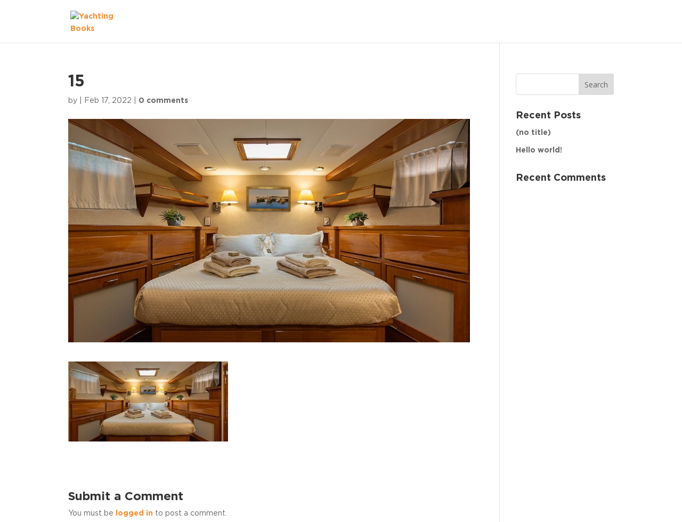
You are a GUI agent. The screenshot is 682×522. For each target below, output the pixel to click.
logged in (134, 513)
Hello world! (539, 150)
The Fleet (584, 21)
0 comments (163, 101)
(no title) (533, 132)
